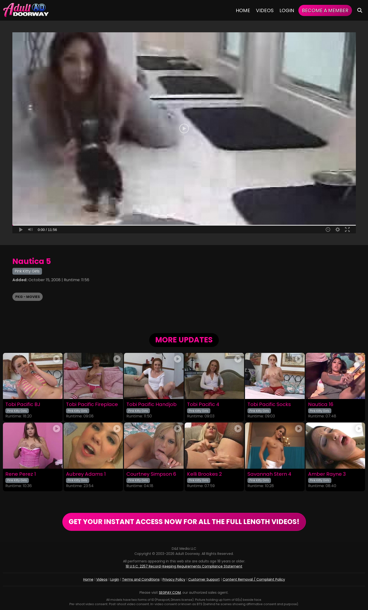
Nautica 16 (320, 404)
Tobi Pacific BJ (22, 404)
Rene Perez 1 (20, 474)
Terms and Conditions (141, 579)
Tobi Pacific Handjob (151, 404)
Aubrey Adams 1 (86, 474)
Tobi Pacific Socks (269, 404)
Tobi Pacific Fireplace (92, 404)
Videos (265, 10)
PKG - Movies (27, 296)
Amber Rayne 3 (327, 474)
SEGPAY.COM (170, 592)
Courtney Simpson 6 (151, 474)
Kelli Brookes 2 (204, 474)
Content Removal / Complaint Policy (254, 579)
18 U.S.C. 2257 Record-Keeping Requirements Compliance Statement (184, 566)
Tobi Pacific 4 (203, 404)
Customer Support (204, 579)
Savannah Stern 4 (269, 474)
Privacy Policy (174, 579)
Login (286, 10)
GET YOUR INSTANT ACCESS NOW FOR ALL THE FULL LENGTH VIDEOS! (184, 521)
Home (243, 10)
